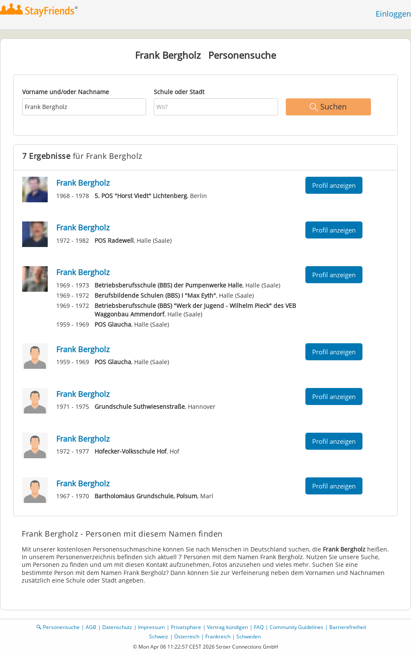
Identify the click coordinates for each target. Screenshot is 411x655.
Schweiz (158, 636)
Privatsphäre (186, 627)
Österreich (186, 636)
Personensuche (61, 627)
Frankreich (217, 636)
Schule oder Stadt (179, 92)
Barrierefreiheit (347, 627)
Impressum (151, 627)
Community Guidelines (296, 627)
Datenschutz (117, 627)
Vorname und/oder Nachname (65, 92)
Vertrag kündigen (227, 627)
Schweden (248, 636)
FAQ (259, 627)
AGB (91, 627)
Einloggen (393, 14)
